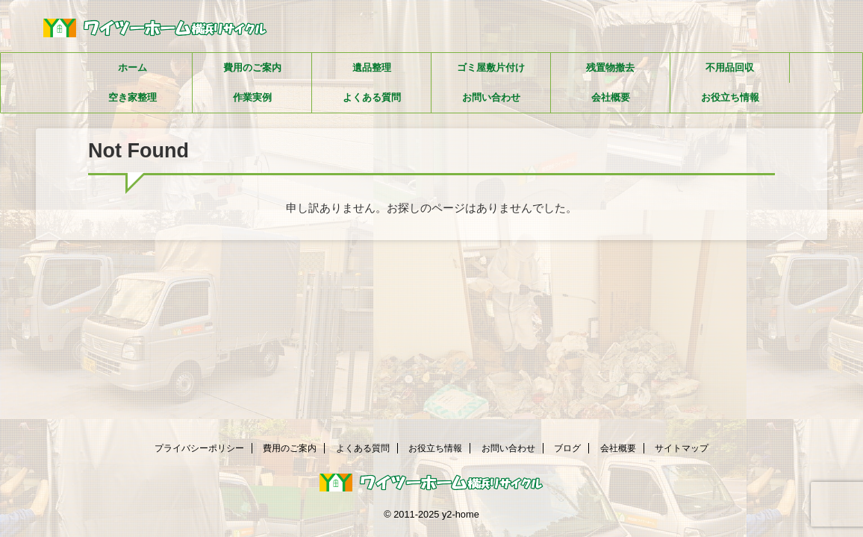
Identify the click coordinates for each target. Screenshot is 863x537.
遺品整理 (371, 67)
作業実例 (252, 97)
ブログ (567, 448)
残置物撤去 (610, 67)
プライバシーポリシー (199, 448)
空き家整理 (132, 97)
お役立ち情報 (730, 97)
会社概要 (610, 97)
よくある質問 (372, 97)
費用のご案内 (252, 67)
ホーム (132, 67)
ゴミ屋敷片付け (491, 67)
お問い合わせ (491, 97)
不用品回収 (729, 67)
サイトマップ (681, 448)
